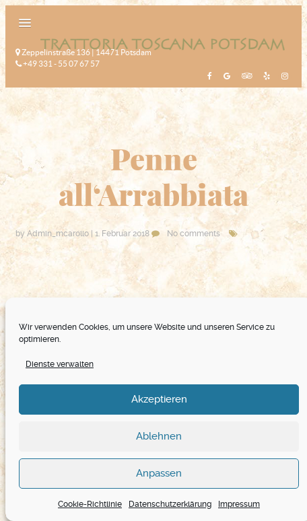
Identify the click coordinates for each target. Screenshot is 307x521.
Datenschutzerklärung (170, 504)
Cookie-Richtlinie (90, 504)
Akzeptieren (159, 399)
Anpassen (159, 473)
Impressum (239, 504)
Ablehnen (159, 436)
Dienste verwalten (60, 364)
